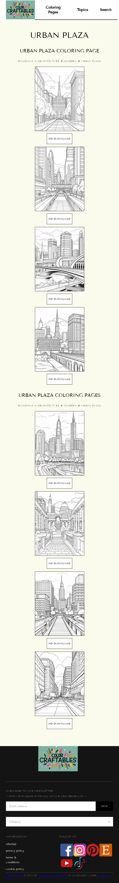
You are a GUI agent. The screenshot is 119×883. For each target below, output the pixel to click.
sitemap (11, 844)
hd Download (59, 138)
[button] (59, 821)
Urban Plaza (91, 61)
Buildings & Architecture (38, 61)
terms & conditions (13, 860)
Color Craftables (53, 875)
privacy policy (15, 850)
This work (15, 875)
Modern (70, 61)
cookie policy (15, 869)
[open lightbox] (59, 99)
